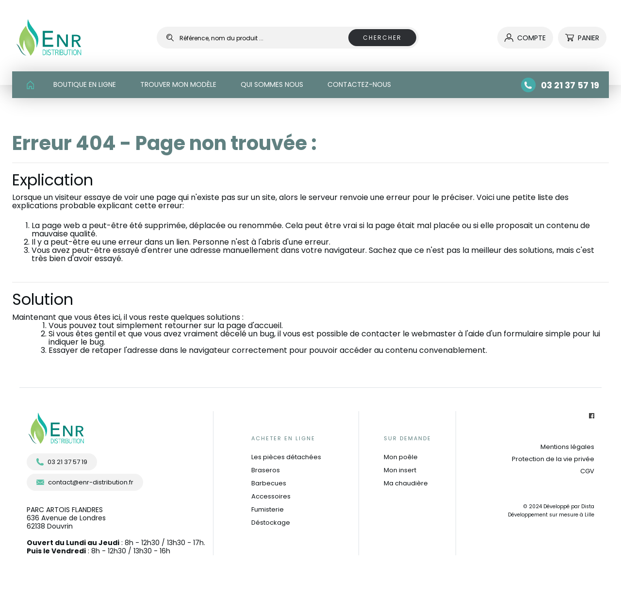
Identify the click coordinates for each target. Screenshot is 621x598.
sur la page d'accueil (242, 325)
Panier (582, 38)
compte (525, 38)
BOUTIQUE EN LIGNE (84, 84)
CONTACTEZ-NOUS (359, 84)
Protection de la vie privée (553, 459)
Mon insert (400, 470)
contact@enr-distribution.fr (84, 482)
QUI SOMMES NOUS (272, 84)
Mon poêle (401, 457)
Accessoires (271, 496)
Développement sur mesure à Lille (551, 514)
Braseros (265, 470)
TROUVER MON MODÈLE (178, 84)
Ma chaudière (406, 483)
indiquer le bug (76, 342)
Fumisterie (267, 509)
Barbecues (268, 483)
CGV (587, 471)
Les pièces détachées (286, 457)
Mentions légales (567, 447)
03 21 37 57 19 (61, 461)
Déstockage (270, 522)
